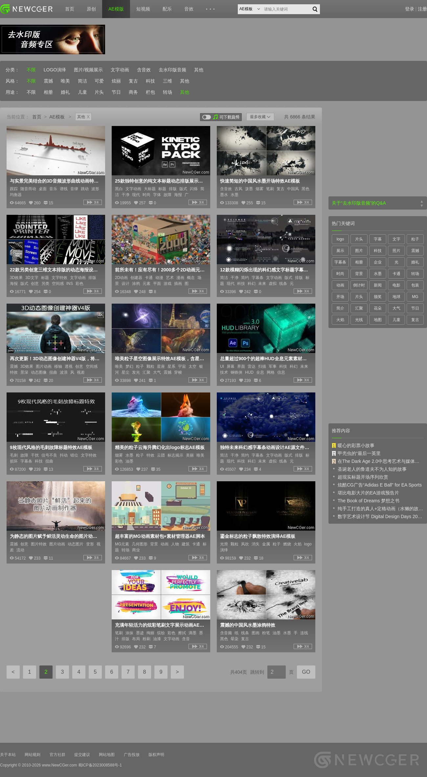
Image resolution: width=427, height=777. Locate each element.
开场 (340, 296)
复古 (133, 81)
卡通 (396, 273)
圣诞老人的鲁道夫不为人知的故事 (369, 469)
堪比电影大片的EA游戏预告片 (365, 492)
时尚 (340, 273)
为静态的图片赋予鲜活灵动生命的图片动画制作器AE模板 (55, 536)
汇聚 (359, 308)
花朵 (378, 308)
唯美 (65, 81)
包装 (415, 285)
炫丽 (116, 81)
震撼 (48, 81)
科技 (150, 81)
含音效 (144, 69)
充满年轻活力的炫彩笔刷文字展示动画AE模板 (160, 625)
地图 (378, 319)
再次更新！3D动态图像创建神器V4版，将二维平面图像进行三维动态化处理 (55, 358)
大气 (396, 308)
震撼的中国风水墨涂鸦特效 (247, 625)
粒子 (415, 239)
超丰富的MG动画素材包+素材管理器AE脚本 (160, 536)
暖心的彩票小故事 (353, 445)
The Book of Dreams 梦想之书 (365, 500)
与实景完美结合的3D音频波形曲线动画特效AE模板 (55, 181)
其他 (198, 69)
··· (211, 9)
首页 (69, 9)
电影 (396, 285)
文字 (396, 239)
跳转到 (257, 672)
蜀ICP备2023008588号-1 (100, 765)
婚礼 (65, 92)
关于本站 (8, 754)
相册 (48, 92)
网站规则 (32, 754)
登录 (409, 9)
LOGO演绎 (55, 69)
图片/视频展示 (88, 69)
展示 (340, 250)
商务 (133, 92)
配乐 (167, 9)
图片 (359, 250)
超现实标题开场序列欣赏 (360, 477)
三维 (167, 81)
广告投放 (132, 754)
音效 (188, 9)
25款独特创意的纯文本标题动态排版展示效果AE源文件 (160, 181)
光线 (359, 319)
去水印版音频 (172, 69)
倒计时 (359, 285)
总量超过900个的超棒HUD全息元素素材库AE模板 (265, 358)
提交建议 (82, 754)
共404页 (238, 672)
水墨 (378, 273)
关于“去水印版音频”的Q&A (359, 203)
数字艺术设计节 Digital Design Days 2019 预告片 (378, 516)
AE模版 (116, 9)
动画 (340, 285)
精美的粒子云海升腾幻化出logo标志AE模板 (160, 447)
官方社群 (57, 754)
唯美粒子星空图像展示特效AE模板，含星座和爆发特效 (160, 358)
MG (415, 296)
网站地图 (107, 754)
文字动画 (120, 69)
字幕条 (340, 262)
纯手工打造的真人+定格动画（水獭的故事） (378, 508)
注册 (422, 9)
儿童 (82, 92)
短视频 (143, 9)
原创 (91, 9)
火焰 (340, 319)
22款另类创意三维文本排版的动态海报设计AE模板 (55, 269)
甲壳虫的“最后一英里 (356, 453)
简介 (340, 308)
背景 (359, 273)
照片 (396, 250)
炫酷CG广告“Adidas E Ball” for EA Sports (377, 485)
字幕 (378, 239)
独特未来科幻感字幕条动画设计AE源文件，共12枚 (265, 447)
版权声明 (156, 754)
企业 (378, 262)
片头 (99, 92)
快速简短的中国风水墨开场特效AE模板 (260, 181)
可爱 (99, 81)
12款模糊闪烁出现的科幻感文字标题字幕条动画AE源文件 (265, 269)
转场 (167, 92)
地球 (396, 296)
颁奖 (378, 296)
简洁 (82, 81)
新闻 (378, 285)
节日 (116, 92)
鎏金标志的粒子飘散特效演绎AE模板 (257, 536)
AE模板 (57, 116)
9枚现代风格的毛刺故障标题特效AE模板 (51, 447)
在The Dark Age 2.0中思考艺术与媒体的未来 (378, 461)
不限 (31, 69)
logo (340, 239)
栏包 (150, 92)
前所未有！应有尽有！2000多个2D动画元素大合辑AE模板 (160, 269)
